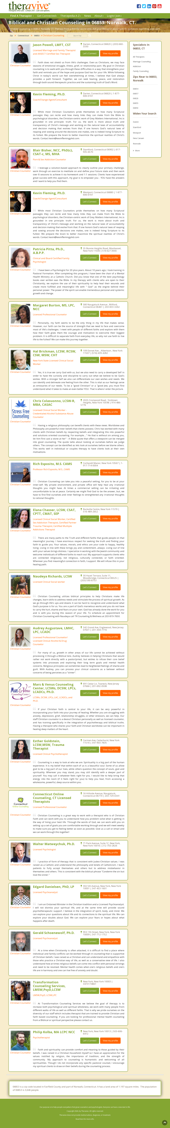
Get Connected (47, 16)
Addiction (137, 66)
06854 (135, 89)
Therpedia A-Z (70, 16)
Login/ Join (114, 16)
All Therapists (138, 57)
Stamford (137, 127)
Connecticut (23, 35)
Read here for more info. (85, 1119)
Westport (137, 132)
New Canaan (138, 138)
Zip (11, 35)
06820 (135, 98)
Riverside (137, 143)
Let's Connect (89, 53)
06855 (135, 103)
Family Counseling (140, 71)
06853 (36, 35)
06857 (135, 93)
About (99, 16)
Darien (136, 122)
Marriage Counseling (142, 61)
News (87, 16)
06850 (135, 108)
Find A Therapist (22, 16)
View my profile (110, 53)
